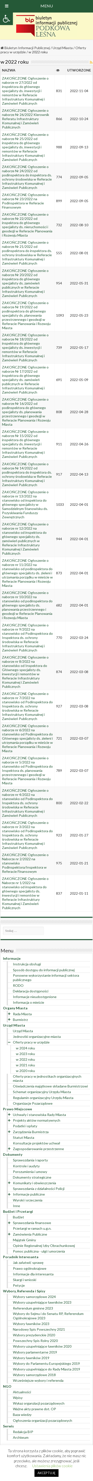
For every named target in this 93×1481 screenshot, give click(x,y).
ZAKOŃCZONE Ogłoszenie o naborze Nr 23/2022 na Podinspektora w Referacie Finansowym (25, 201)
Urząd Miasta (63, 48)
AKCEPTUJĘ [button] (46, 1473)
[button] (6, 18)
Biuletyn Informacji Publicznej (25, 48)
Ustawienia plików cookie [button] (52, 1466)
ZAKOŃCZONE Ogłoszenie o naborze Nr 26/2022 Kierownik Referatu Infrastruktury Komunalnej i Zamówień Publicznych (25, 118)
